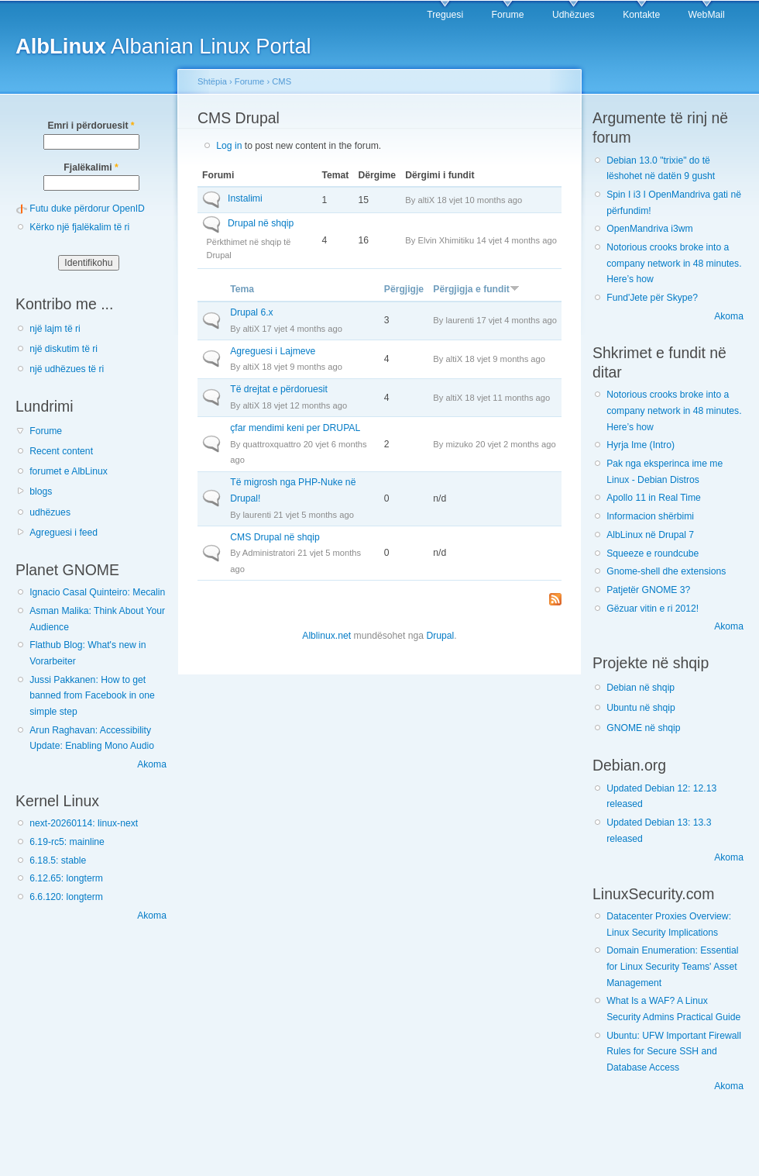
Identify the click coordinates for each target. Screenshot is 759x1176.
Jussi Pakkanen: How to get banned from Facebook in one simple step (92, 695)
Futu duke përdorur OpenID (87, 208)
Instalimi (245, 198)
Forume (508, 14)
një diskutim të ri (63, 348)
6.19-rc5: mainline (67, 841)
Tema (242, 289)
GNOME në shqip (643, 727)
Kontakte (641, 14)
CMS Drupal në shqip (275, 537)
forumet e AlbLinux (68, 471)
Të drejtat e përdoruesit (279, 389)
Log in (229, 145)
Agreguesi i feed (63, 532)
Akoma (152, 764)
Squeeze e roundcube (652, 553)
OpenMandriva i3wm (649, 228)
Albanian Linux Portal (163, 46)
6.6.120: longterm (66, 896)
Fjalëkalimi (91, 167)
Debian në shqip (640, 687)
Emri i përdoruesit (90, 125)
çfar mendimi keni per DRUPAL (295, 427)
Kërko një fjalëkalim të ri (79, 227)
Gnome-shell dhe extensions (666, 571)
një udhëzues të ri (66, 369)
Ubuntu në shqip (640, 707)
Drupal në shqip (261, 223)
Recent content (61, 451)
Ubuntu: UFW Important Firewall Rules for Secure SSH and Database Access (673, 1051)
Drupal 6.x (251, 312)
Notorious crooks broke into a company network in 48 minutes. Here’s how (673, 263)
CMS (281, 81)
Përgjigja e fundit (476, 289)
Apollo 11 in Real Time (653, 497)
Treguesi (445, 14)
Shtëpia (212, 81)
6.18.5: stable (57, 860)
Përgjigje (404, 289)
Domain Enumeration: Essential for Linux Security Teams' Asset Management (672, 966)
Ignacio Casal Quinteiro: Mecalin (97, 592)
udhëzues (49, 512)
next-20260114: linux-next (83, 823)
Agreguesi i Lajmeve (272, 351)
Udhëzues (573, 14)
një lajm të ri (55, 328)
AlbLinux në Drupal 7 (650, 534)
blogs (40, 491)
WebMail (707, 14)
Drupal (440, 635)
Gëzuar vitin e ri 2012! (652, 608)
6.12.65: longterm (66, 878)
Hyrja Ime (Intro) (640, 445)
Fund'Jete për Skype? (652, 297)
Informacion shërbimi (650, 516)
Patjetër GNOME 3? (648, 590)
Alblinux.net (326, 635)
